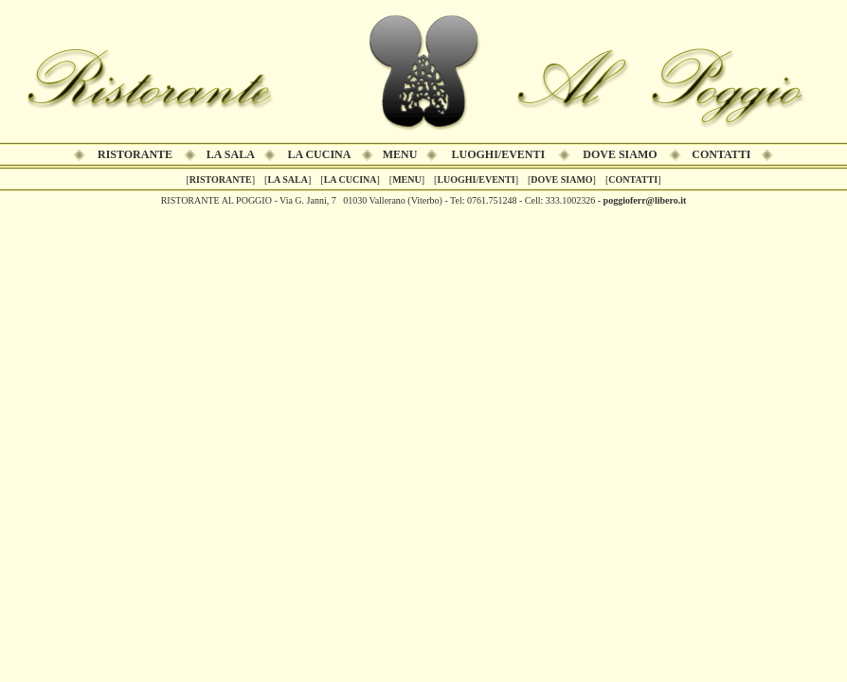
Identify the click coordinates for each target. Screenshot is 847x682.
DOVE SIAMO (620, 154)
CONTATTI (721, 154)
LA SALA (231, 154)
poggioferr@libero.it (645, 200)
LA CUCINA (319, 154)
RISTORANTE (135, 154)
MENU (400, 154)
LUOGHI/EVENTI (499, 154)
